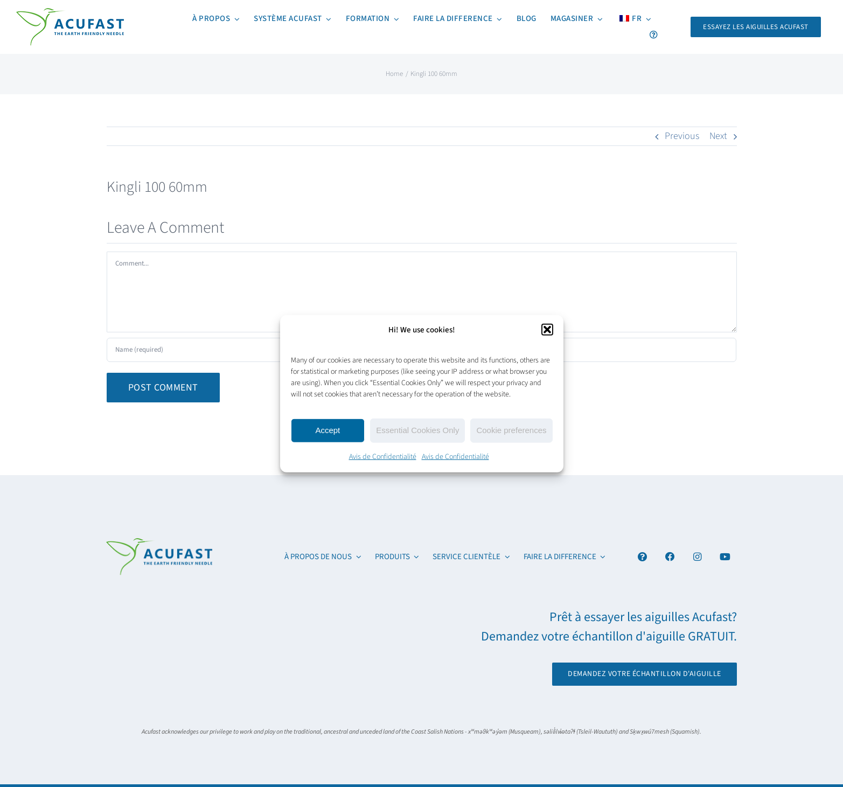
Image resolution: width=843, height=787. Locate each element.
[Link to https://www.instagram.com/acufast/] (697, 556)
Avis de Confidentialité (382, 456)
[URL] (633, 350)
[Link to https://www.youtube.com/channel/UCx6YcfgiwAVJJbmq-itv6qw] (724, 556)
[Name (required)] (209, 350)
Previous (682, 136)
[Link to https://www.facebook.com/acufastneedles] (669, 556)
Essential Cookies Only (417, 430)
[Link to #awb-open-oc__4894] (642, 556)
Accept (327, 430)
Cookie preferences (511, 430)
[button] (547, 329)
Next (718, 136)
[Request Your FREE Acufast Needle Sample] (756, 27)
